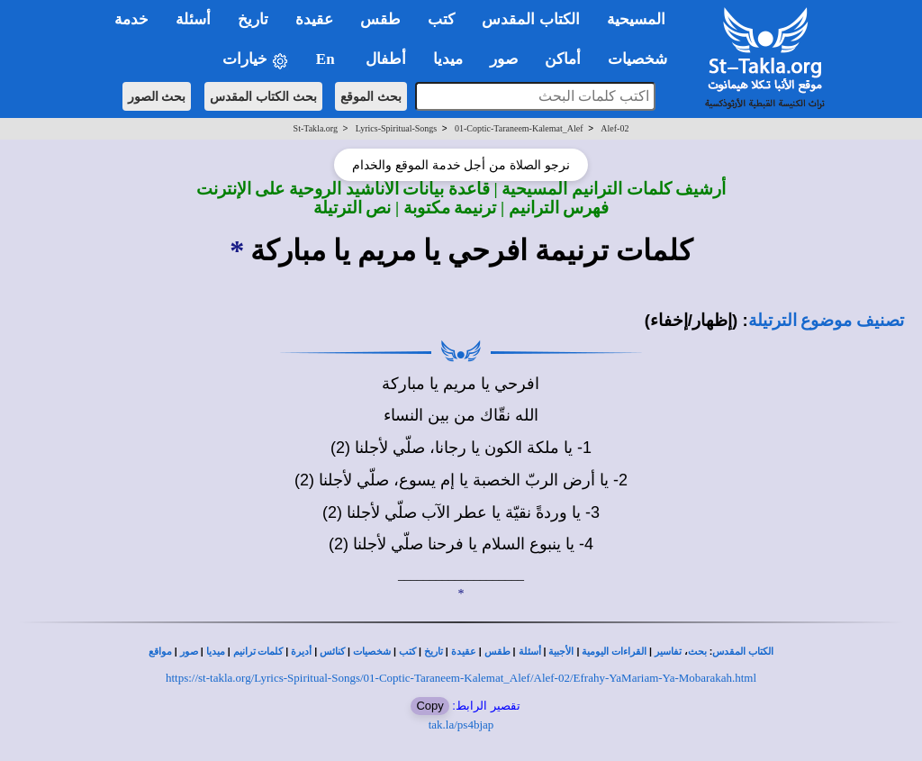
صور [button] (504, 59)
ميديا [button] (448, 59)
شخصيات (372, 652)
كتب (407, 652)
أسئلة (530, 652)
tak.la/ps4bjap (461, 724)
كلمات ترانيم (258, 652)
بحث (697, 652)
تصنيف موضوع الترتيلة (826, 320)
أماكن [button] (563, 59)
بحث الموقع (371, 96)
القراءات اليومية (614, 652)
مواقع (160, 652)
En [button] (327, 59)
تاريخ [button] (253, 19)
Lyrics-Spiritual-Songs (397, 128)
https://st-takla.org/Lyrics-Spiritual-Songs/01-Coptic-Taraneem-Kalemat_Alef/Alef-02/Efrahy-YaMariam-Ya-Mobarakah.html (461, 677)
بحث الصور (157, 96)
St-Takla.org (316, 128)
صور (189, 652)
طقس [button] (380, 19)
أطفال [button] (386, 59)
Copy (429, 705)
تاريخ (433, 652)
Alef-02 (614, 128)
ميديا (215, 652)
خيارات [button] (255, 59)
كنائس (332, 652)
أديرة (301, 652)
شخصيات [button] (643, 59)
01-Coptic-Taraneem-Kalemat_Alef (519, 128)
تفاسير (668, 652)
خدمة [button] (131, 19)
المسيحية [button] (636, 19)
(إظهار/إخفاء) (691, 320)
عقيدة (463, 652)
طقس (497, 652)
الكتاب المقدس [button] (530, 19)
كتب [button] (441, 19)
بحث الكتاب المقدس (263, 96)
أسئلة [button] (193, 19)
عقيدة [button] (314, 19)
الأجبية (561, 652)
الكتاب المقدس (742, 652)
